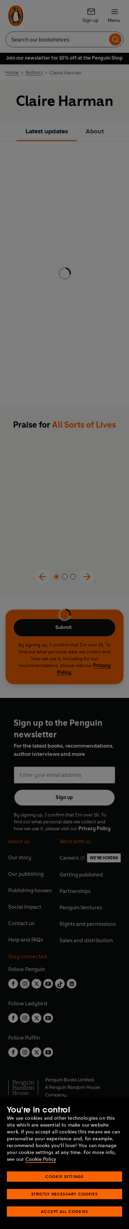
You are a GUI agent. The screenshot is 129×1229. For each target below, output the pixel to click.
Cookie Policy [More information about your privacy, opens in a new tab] (40, 1159)
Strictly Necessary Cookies (64, 1193)
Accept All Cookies (64, 1211)
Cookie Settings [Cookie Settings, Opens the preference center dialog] (64, 1176)
